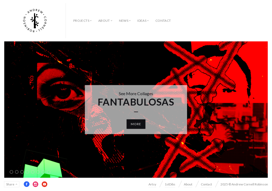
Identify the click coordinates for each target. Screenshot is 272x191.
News (123, 21)
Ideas (141, 21)
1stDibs (170, 184)
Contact (163, 21)
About (104, 21)
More (136, 124)
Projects (81, 21)
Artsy (152, 184)
